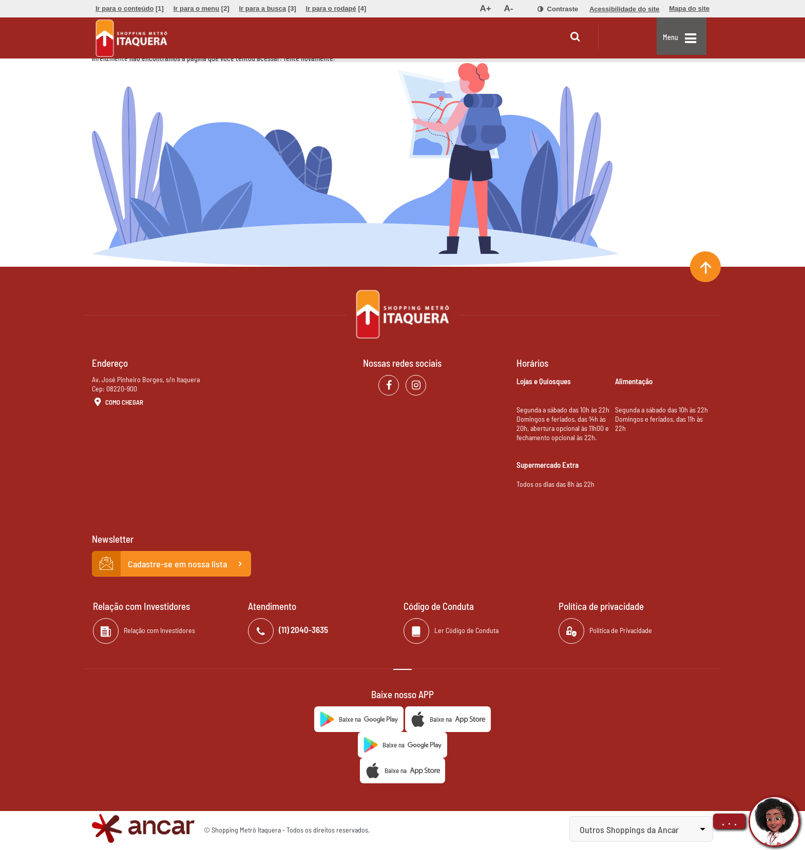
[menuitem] (129, 8)
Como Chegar (117, 403)
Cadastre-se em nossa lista (171, 564)
